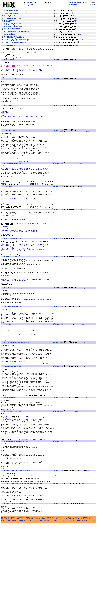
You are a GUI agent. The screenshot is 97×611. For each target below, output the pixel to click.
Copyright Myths (29, 5)
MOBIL (30, 3)
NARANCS (15, 607)
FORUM (65, 604)
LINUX (72, 605)
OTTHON (38, 607)
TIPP (93, 607)
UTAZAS (15, 609)
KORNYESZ (53, 605)
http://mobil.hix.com (17, 562)
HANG (75, 604)
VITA (26, 609)
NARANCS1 (23, 607)
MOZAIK (8, 607)
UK (11, 609)
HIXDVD (12, 605)
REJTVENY (62, 607)
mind (17, 10)
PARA (51, 607)
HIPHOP (80, 604)
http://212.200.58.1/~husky (26, 512)
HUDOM (18, 605)
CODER (36, 604)
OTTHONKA (45, 607)
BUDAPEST (30, 604)
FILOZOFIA (58, 604)
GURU (70, 604)
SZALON (84, 607)
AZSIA (23, 604)
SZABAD (78, 607)
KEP (35, 605)
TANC (90, 607)
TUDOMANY (5, 609)
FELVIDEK (47, 604)
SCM (68, 607)
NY (28, 607)
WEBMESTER (33, 609)
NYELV (32, 607)
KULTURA (66, 605)
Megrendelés (72, 4)
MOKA (3, 607)
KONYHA (40, 605)
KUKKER (60, 605)
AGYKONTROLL (6, 604)
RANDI (56, 607)
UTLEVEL (21, 609)
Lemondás (92, 4)
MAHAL (85, 605)
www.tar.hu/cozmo (48, 243)
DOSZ (41, 604)
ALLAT (14, 604)
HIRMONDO (5, 605)
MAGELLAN (79, 605)
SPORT (72, 607)
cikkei (71, 10)
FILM (52, 604)
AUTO (19, 604)
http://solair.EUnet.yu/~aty (13, 58)
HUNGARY (25, 605)
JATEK (31, 605)
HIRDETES (87, 604)
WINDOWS (41, 609)
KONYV (45, 605)
